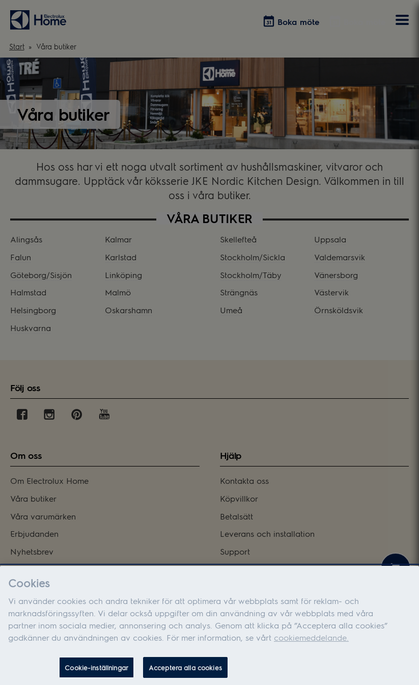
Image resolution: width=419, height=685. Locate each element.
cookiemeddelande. (311, 646)
